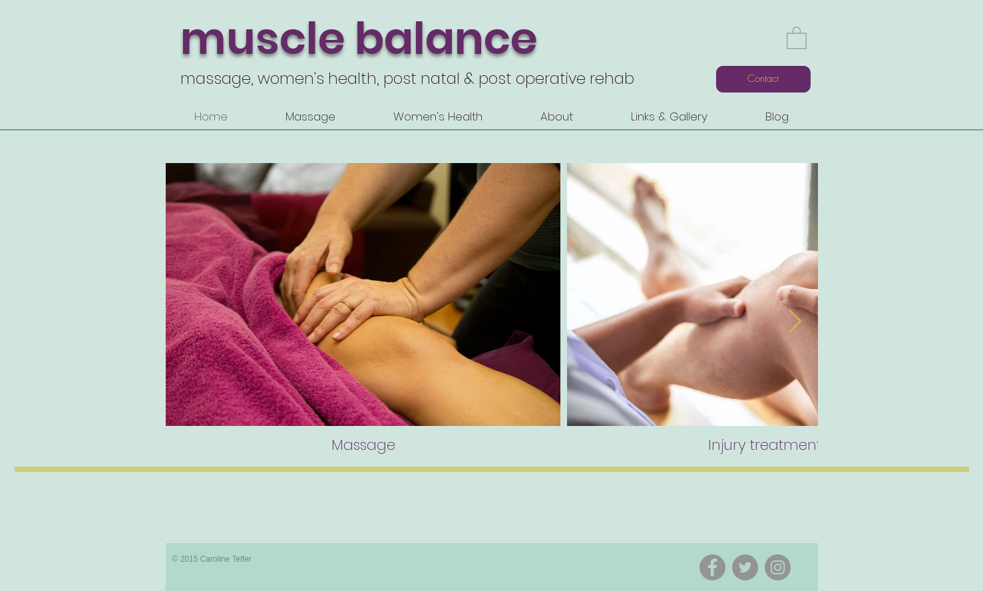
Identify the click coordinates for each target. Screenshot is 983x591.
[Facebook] (712, 567)
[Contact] (763, 79)
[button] (797, 37)
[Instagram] (778, 567)
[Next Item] (795, 321)
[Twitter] (745, 567)
